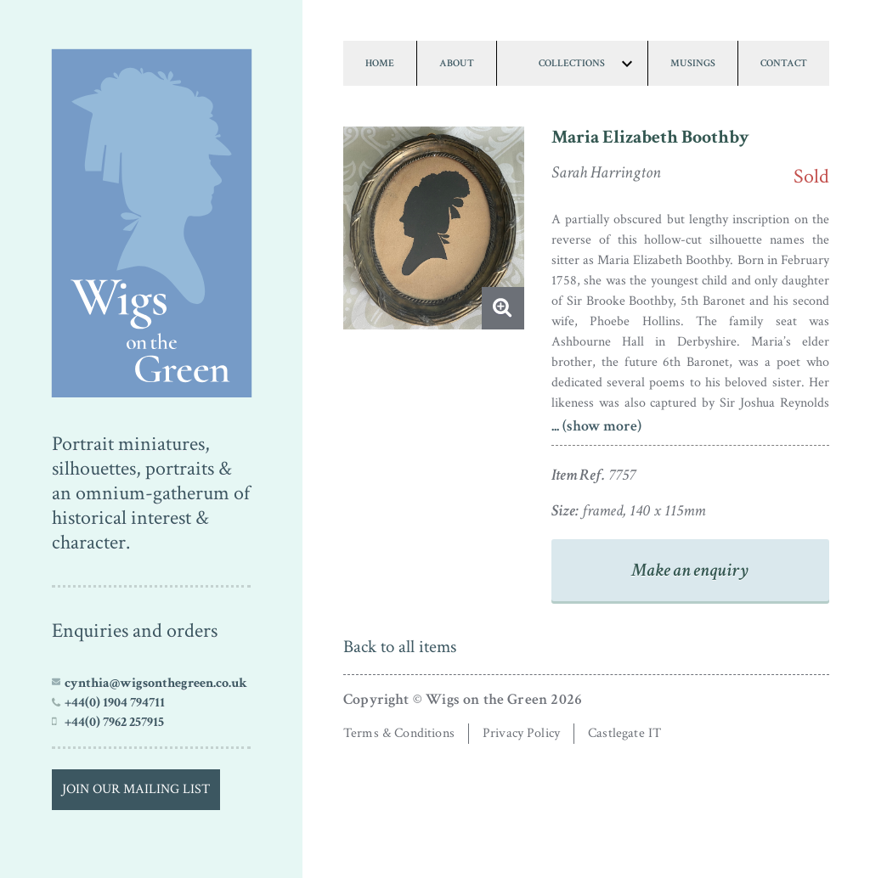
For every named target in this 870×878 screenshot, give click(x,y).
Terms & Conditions (399, 733)
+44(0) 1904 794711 (115, 702)
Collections (572, 63)
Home (379, 63)
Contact (783, 63)
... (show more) (596, 426)
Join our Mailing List (136, 789)
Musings (692, 63)
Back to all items (399, 646)
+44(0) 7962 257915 (114, 721)
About (456, 63)
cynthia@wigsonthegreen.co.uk (156, 682)
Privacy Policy (521, 733)
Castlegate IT (624, 733)
